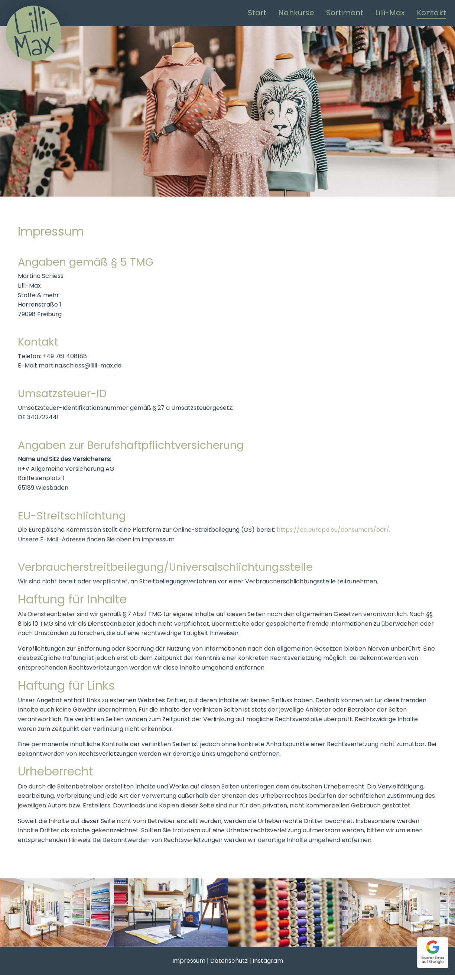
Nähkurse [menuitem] (296, 12)
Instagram (268, 960)
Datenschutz (229, 960)
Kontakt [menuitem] (431, 12)
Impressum (188, 960)
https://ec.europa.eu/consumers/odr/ (333, 529)
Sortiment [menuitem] (344, 12)
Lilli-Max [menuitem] (390, 12)
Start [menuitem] (257, 12)
